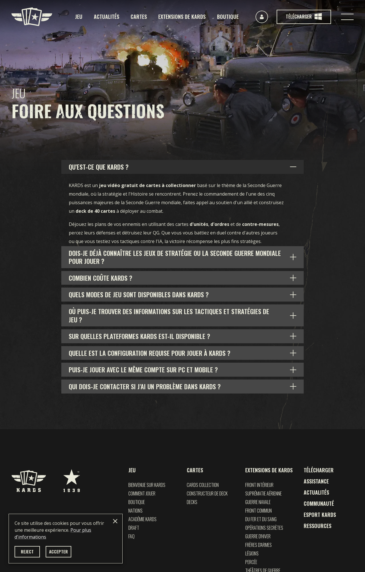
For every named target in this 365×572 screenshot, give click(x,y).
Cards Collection (203, 484)
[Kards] (31, 16)
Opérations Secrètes (264, 527)
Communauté (319, 503)
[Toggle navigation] (347, 16)
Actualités (106, 16)
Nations (135, 510)
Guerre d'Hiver (258, 536)
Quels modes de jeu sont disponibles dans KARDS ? (139, 294)
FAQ (131, 536)
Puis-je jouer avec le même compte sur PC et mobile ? (143, 369)
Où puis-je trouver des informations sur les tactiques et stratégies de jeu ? (169, 315)
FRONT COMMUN (258, 510)
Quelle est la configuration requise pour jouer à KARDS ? (149, 353)
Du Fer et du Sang (261, 519)
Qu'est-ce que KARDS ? (99, 166)
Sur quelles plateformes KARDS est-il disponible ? (139, 336)
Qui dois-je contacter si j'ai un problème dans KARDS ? (145, 386)
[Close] (115, 521)
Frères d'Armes (258, 544)
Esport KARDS (320, 514)
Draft (133, 527)
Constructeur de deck (207, 493)
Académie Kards (142, 519)
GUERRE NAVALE (258, 502)
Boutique (228, 16)
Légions (252, 553)
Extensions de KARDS (182, 16)
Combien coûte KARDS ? (100, 277)
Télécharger (319, 470)
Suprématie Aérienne (263, 493)
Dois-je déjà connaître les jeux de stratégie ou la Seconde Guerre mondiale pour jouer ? (175, 257)
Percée (251, 562)
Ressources (317, 525)
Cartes (139, 16)
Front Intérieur (259, 484)
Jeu (78, 16)
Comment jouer (141, 493)
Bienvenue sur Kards (146, 484)
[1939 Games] (71, 477)
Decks (192, 502)
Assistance (316, 481)
